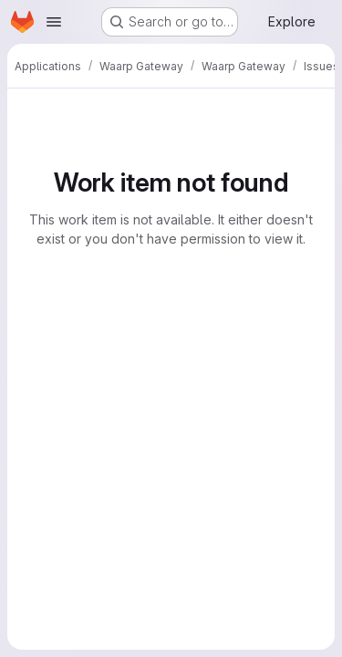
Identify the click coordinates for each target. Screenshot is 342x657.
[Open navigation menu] (53, 21)
